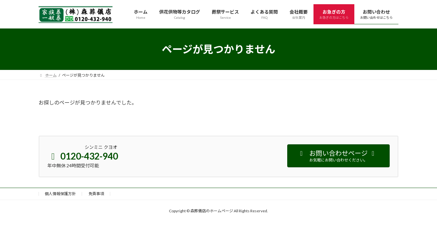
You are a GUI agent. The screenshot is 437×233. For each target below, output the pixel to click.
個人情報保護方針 (60, 193)
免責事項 (96, 193)
